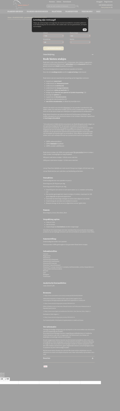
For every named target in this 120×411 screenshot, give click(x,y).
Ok (85, 30)
